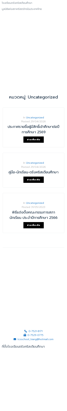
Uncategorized (35, 117)
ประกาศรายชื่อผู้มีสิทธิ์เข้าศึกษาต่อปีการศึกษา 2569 (33, 129)
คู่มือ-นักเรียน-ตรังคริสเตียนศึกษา (33, 172)
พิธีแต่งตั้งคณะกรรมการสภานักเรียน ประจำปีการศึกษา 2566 (34, 215)
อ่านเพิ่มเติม (33, 139)
